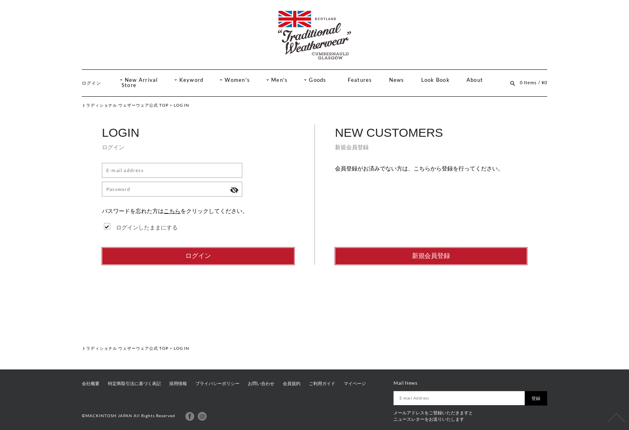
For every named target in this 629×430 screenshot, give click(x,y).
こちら (172, 210)
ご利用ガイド (322, 383)
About (475, 80)
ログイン (91, 82)
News (396, 80)
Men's (279, 80)
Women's (237, 80)
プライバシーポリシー (217, 383)
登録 (536, 398)
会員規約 (291, 383)
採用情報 (178, 383)
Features (360, 80)
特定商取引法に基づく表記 (134, 383)
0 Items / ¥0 (533, 82)
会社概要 (90, 383)
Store (129, 85)
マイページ (355, 383)
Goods (317, 80)
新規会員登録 (431, 255)
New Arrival (141, 80)
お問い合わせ (261, 383)
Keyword (191, 80)
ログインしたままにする (147, 227)
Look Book (435, 80)
